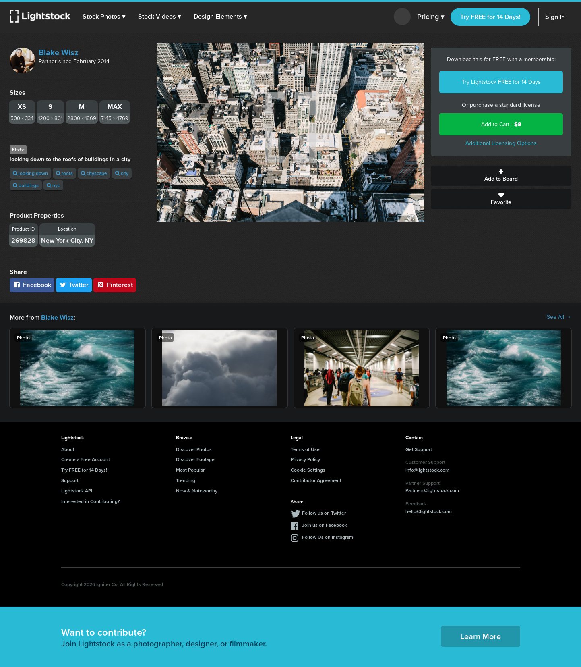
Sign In (555, 16)
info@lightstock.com (427, 469)
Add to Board (501, 176)
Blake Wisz (59, 52)
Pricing (430, 17)
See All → (559, 317)
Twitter (74, 284)
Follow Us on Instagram (327, 536)
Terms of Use (305, 448)
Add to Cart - (501, 124)
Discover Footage (195, 458)
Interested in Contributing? (90, 500)
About (67, 448)
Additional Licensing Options (501, 143)
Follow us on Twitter (324, 512)
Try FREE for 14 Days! (490, 16)
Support (70, 479)
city (121, 173)
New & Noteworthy (196, 490)
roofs (64, 173)
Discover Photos (194, 448)
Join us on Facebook (324, 524)
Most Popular (190, 469)
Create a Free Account (85, 458)
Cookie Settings (308, 469)
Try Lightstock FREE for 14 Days (501, 82)
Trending (185, 479)
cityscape (94, 173)
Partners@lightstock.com (432, 489)
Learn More (480, 636)
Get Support (418, 448)
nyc (53, 185)
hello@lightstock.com (428, 510)
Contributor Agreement (316, 479)
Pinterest (115, 284)
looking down (30, 173)
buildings (26, 185)
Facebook (32, 284)
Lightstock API (76, 490)
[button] (104, 16)
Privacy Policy (305, 458)
